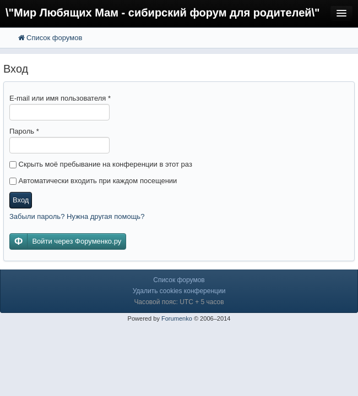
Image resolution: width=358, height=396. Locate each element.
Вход (21, 200)
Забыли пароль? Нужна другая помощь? (76, 216)
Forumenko (176, 318)
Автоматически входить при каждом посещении (93, 181)
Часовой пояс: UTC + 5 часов (179, 302)
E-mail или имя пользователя (60, 98)
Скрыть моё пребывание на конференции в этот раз (100, 164)
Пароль (24, 131)
